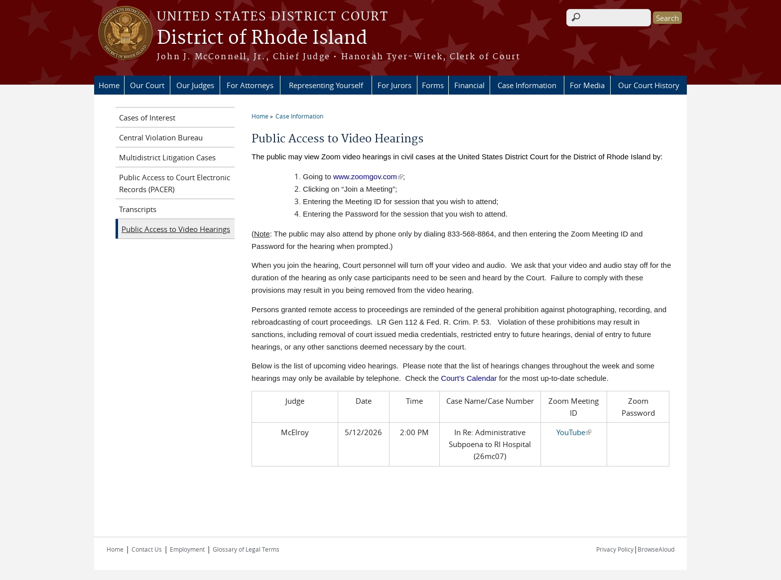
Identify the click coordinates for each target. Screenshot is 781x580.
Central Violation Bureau (161, 137)
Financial (469, 85)
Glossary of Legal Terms (246, 549)
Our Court (147, 85)
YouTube (573, 432)
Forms (433, 85)
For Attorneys (250, 85)
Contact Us (146, 549)
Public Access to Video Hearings (176, 229)
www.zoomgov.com (368, 176)
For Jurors (394, 85)
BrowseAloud (656, 549)
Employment (187, 549)
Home (109, 85)
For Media (587, 85)
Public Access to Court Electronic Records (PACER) (174, 183)
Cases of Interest (147, 117)
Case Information (527, 85)
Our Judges (195, 85)
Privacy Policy (615, 549)
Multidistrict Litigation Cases (167, 157)
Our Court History (648, 85)
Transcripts (137, 209)
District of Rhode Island (262, 38)
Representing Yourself (326, 85)
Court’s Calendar (469, 378)
